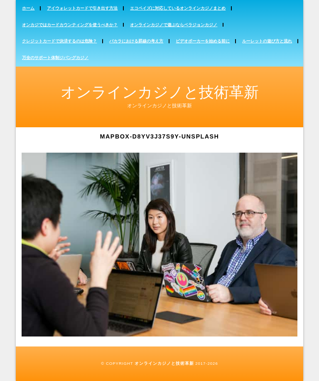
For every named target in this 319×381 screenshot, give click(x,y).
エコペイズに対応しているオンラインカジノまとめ (178, 8)
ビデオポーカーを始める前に (203, 41)
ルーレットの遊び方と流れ (267, 41)
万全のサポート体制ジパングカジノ (55, 57)
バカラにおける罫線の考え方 (136, 41)
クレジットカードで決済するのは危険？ (59, 41)
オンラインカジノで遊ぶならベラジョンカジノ (173, 24)
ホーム (28, 8)
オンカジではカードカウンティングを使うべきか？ (70, 24)
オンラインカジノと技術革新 (160, 92)
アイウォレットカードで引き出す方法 (82, 8)
